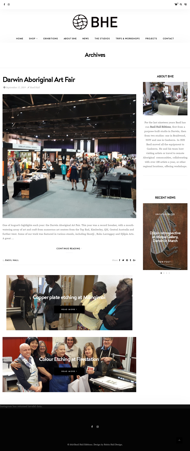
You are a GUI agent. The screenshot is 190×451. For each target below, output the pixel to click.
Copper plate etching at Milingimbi (69, 304)
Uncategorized (165, 214)
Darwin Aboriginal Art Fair (39, 79)
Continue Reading (69, 248)
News (85, 38)
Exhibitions (50, 38)
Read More (69, 317)
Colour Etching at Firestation (69, 367)
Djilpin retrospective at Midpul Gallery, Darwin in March (165, 236)
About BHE (70, 38)
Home (19, 38)
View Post (165, 261)
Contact (168, 38)
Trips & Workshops (128, 38)
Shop (32, 38)
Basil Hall (34, 87)
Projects (151, 38)
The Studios (102, 38)
